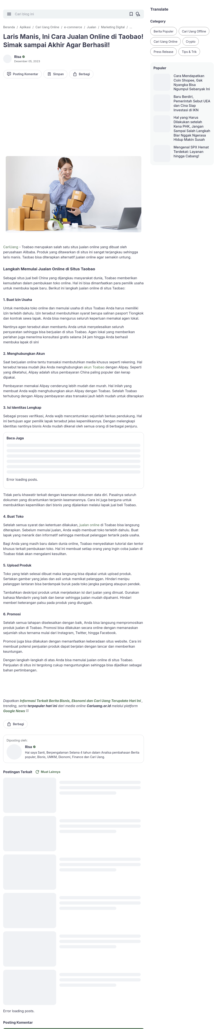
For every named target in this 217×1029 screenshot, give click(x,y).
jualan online (89, 525)
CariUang (10, 247)
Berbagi (81, 74)
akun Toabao (94, 367)
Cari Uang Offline (194, 31)
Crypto (190, 41)
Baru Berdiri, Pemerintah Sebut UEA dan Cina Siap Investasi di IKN (192, 103)
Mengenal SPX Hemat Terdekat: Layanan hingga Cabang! (191, 151)
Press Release (163, 52)
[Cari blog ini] (70, 14)
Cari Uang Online (165, 41)
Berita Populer (164, 31)
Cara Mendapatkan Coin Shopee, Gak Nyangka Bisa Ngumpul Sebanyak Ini (192, 82)
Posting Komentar (22, 74)
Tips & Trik (189, 52)
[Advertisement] (73, 114)
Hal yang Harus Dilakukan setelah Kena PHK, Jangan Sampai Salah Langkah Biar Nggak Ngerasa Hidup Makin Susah (192, 128)
